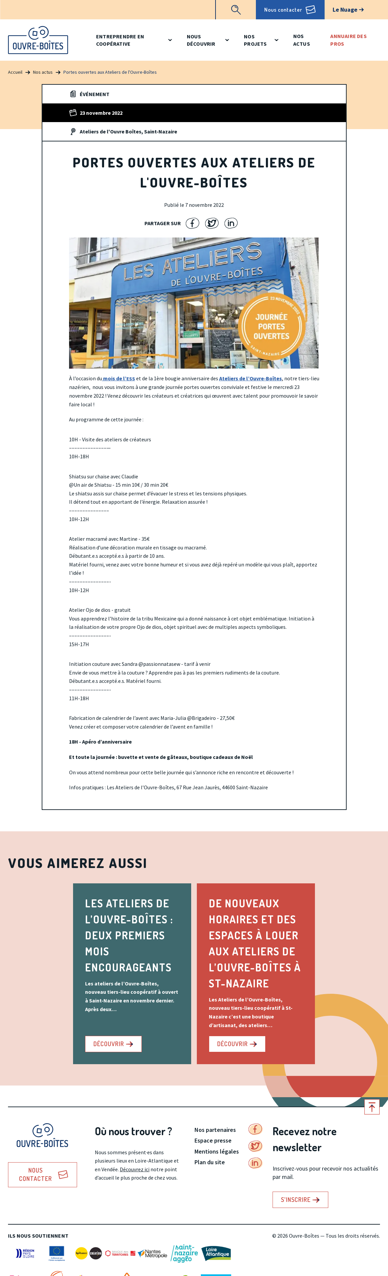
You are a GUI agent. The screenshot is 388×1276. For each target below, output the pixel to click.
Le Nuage (345, 9)
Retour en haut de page (372, 1107)
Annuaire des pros (348, 40)
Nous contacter (283, 9)
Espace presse (213, 1140)
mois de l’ (118, 378)
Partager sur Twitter (212, 224)
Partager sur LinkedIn (231, 224)
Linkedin (255, 1163)
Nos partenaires (215, 1130)
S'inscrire (296, 1199)
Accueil (15, 72)
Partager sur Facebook (192, 224)
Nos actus (301, 40)
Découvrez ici (134, 1169)
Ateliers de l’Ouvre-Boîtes (250, 378)
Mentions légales (217, 1151)
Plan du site (210, 1162)
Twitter (255, 1146)
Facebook (255, 1129)
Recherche (236, 9)
